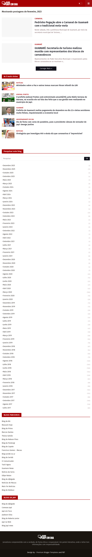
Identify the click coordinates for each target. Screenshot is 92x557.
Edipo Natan (6, 476)
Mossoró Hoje (7, 425)
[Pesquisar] (46, 159)
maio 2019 (46, 328)
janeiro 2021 (46, 256)
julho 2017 (46, 408)
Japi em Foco (7, 511)
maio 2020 (46, 285)
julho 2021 (46, 245)
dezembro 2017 (46, 390)
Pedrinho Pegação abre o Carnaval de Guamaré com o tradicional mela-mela (61, 24)
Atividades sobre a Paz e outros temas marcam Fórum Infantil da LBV (47, 85)
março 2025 (46, 184)
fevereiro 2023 (46, 223)
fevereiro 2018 (46, 383)
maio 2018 (46, 372)
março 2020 (46, 292)
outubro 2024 (46, 187)
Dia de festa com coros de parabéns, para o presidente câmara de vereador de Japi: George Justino (51, 123)
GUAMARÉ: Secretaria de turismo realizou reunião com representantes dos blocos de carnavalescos (59, 51)
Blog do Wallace (8, 490)
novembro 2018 (46, 350)
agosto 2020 (46, 274)
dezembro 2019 (46, 303)
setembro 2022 (46, 231)
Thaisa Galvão (7, 436)
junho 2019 (46, 325)
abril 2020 (46, 288)
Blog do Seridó (7, 457)
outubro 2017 (46, 397)
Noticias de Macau (9, 483)
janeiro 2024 (46, 202)
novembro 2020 (46, 263)
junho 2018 (46, 368)
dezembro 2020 (46, 259)
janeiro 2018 (46, 386)
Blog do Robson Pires (10, 439)
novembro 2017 (46, 393)
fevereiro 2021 (46, 252)
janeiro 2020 (46, 299)
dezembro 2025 (46, 165)
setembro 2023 (46, 216)
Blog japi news (7, 526)
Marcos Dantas (7, 432)
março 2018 (46, 379)
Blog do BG (6, 421)
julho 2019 (46, 321)
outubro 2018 (46, 354)
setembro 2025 (46, 176)
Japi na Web (6, 522)
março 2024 (46, 198)
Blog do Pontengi (8, 443)
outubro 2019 (46, 310)
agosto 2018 (46, 361)
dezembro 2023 (46, 205)
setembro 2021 (46, 241)
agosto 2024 (46, 191)
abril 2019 (46, 332)
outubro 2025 (46, 173)
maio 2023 (46, 220)
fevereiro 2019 (46, 339)
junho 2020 (46, 281)
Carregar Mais (45, 68)
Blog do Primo (7, 428)
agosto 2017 (46, 404)
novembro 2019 (46, 307)
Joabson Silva (7, 515)
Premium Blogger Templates (47, 552)
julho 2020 (46, 278)
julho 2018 (46, 364)
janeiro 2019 (46, 343)
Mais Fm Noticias (8, 486)
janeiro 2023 (46, 227)
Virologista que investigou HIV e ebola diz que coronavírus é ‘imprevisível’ (49, 133)
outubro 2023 (46, 213)
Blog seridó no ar (8, 454)
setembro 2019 (46, 314)
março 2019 (46, 335)
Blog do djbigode (8, 479)
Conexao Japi (7, 508)
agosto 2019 (46, 317)
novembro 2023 (46, 209)
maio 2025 (46, 180)
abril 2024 (46, 194)
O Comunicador (8, 461)
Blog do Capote (8, 447)
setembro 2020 (46, 270)
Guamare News (8, 468)
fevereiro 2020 (46, 296)
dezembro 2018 (46, 346)
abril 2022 (46, 238)
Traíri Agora (6, 465)
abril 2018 (46, 375)
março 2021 (46, 249)
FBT (63, 552)
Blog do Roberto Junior (10, 518)
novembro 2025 (46, 169)
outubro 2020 (46, 267)
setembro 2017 (46, 400)
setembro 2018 (46, 357)
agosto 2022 (46, 234)
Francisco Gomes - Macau (12, 450)
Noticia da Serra (8, 472)
